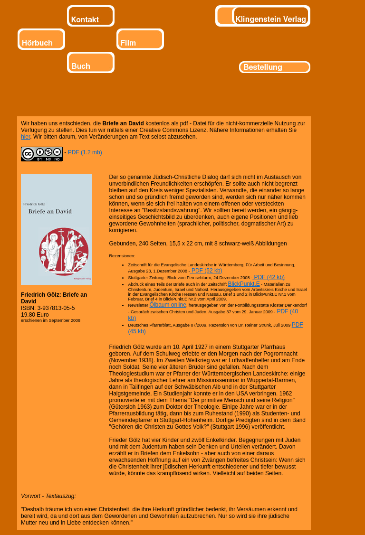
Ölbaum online (168, 304)
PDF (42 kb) (268, 277)
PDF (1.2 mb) (85, 152)
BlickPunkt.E (243, 284)
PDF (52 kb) (206, 270)
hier (25, 136)
